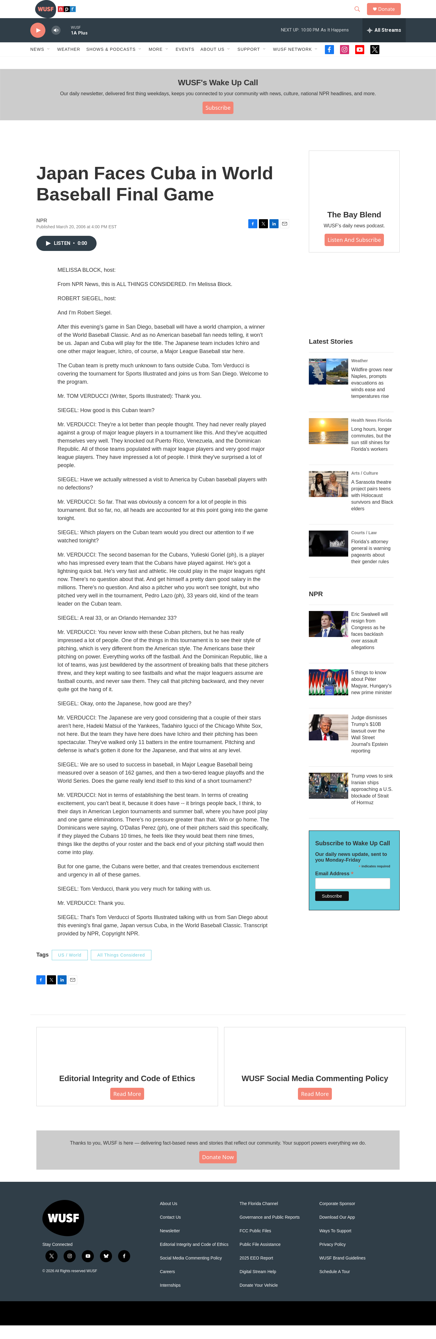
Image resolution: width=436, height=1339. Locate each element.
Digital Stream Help (257, 1285)
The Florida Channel (258, 1217)
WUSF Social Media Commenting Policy (315, 1092)
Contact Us (170, 1231)
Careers (167, 1285)
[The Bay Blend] (354, 189)
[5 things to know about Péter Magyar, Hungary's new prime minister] (328, 696)
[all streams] (384, 44)
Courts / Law (364, 546)
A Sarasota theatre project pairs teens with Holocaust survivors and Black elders (372, 509)
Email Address (334, 887)
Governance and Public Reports (269, 1231)
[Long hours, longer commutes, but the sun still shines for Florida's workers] (328, 445)
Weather (68, 62)
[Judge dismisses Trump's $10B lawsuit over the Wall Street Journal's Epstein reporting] (328, 741)
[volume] (56, 44)
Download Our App (337, 1231)
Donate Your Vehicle (258, 1299)
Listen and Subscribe (354, 253)
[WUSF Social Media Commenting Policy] (314, 1059)
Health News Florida (371, 433)
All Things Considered (121, 968)
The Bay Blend (354, 228)
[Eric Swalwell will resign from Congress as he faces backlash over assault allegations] (328, 638)
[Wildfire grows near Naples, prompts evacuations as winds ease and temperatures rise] (328, 385)
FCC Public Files (255, 1244)
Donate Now (218, 1170)
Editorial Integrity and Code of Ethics (127, 1092)
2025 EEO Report (256, 1271)
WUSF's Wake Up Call (218, 96)
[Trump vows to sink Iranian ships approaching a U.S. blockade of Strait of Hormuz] (328, 799)
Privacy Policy (332, 1258)
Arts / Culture (364, 486)
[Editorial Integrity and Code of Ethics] (127, 1059)
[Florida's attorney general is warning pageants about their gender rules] (328, 557)
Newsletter (170, 1244)
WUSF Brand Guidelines (342, 1271)
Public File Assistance (259, 1258)
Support (248, 62)
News (37, 62)
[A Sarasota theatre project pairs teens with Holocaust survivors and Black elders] (328, 498)
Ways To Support (335, 1244)
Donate (390, 16)
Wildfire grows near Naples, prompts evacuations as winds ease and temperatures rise (372, 396)
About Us (168, 1217)
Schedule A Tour (334, 1285)
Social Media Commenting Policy (191, 1271)
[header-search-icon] (360, 16)
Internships (170, 1299)
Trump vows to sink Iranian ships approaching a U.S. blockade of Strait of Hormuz (372, 803)
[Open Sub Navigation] (48, 62)
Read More (127, 1107)
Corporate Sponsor (337, 1217)
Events (185, 62)
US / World (69, 968)
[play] (38, 44)
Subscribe (218, 121)
